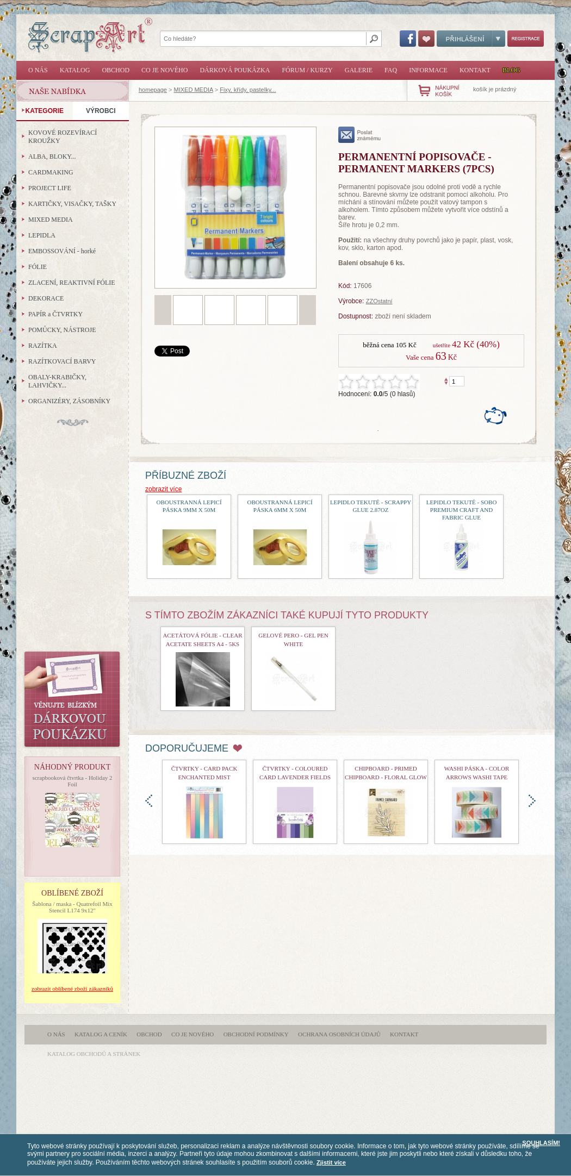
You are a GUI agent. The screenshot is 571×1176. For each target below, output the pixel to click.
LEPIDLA (41, 235)
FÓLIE (37, 267)
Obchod (115, 70)
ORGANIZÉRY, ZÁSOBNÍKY (69, 401)
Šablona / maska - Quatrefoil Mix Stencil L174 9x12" (72, 907)
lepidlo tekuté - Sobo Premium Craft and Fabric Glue (461, 510)
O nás (38, 70)
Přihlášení (471, 38)
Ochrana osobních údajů (339, 1034)
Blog (511, 70)
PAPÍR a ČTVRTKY (55, 314)
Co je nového (164, 70)
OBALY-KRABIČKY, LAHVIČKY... (57, 381)
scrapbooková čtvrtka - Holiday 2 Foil (72, 780)
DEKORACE (46, 298)
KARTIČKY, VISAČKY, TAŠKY (72, 204)
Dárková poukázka (235, 70)
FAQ (390, 70)
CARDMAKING (50, 172)
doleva (148, 801)
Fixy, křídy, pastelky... (248, 89)
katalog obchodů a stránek (93, 1053)
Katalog (75, 70)
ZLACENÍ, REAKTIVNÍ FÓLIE (71, 282)
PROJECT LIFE (49, 188)
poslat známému (359, 135)
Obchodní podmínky (256, 1034)
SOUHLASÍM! (541, 1143)
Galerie (359, 70)
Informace (428, 70)
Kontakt (475, 70)
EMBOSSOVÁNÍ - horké (62, 251)
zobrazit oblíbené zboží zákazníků (72, 988)
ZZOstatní (379, 301)
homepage (153, 89)
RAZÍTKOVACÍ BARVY (62, 361)
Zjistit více (331, 1162)
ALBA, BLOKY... (52, 156)
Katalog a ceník (101, 1034)
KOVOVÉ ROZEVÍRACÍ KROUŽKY (62, 137)
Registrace (525, 38)
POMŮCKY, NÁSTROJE (62, 330)
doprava (532, 801)
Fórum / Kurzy (307, 70)
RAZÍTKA (42, 345)
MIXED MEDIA (193, 89)
